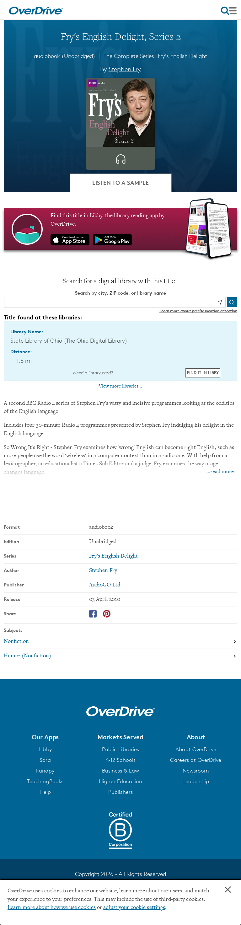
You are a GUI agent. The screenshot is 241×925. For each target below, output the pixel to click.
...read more (220, 472)
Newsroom (196, 770)
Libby (45, 749)
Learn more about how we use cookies (52, 908)
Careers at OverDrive (195, 760)
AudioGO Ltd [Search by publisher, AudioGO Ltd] (104, 585)
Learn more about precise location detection (198, 310)
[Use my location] (220, 302)
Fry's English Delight (182, 55)
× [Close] (228, 890)
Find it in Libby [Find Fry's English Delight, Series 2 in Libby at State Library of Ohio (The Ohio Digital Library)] (203, 372)
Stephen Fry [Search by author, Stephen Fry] (125, 69)
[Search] (232, 302)
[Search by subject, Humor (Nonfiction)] (120, 656)
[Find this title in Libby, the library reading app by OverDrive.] (120, 229)
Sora (45, 760)
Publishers (120, 792)
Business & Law (120, 770)
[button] (45, 737)
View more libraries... (120, 386)
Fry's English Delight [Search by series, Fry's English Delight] (113, 556)
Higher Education (120, 781)
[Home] (35, 9)
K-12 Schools (120, 760)
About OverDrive (195, 749)
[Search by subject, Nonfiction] (120, 642)
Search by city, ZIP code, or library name (120, 293)
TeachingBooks (45, 781)
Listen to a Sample (120, 182)
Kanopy (45, 770)
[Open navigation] (229, 10)
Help (45, 792)
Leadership (195, 781)
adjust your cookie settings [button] (134, 908)
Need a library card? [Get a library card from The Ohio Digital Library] (93, 372)
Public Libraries (120, 749)
